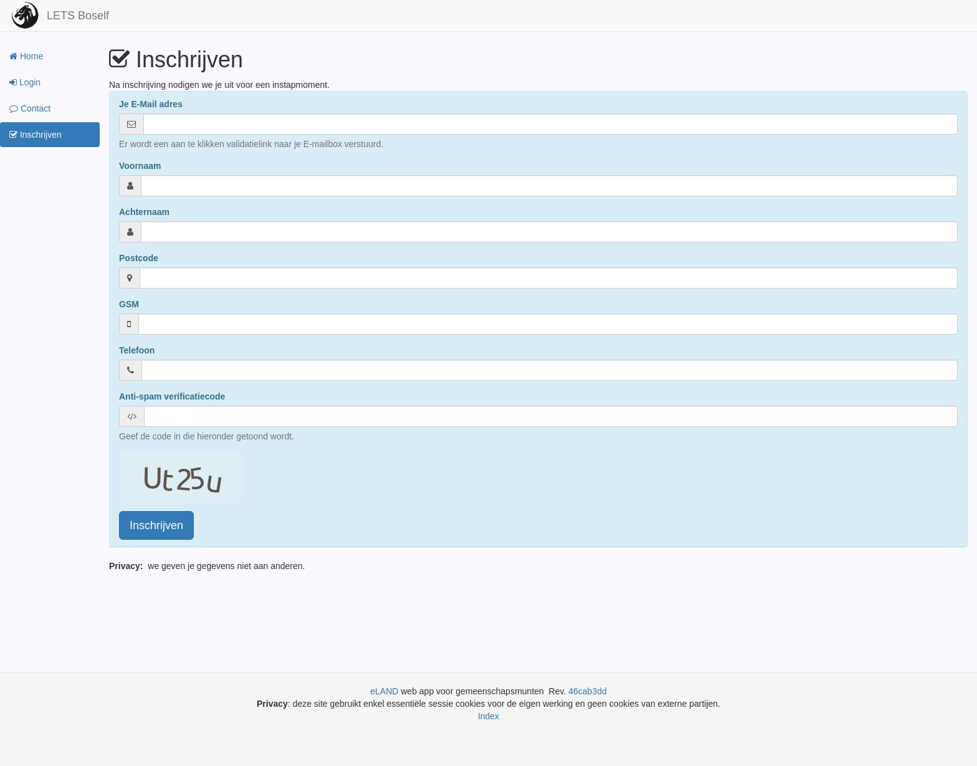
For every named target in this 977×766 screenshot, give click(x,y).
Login (25, 82)
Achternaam (144, 212)
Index (488, 716)
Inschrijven (35, 135)
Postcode (138, 258)
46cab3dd (587, 691)
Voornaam (140, 166)
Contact (29, 108)
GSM (129, 304)
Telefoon (137, 350)
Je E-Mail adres (151, 104)
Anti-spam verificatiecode (172, 396)
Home (26, 56)
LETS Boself (78, 15)
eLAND (385, 691)
